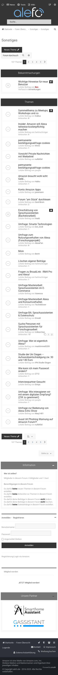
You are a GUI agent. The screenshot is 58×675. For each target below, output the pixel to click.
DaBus (38, 116)
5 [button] (40, 62)
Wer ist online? (10, 473)
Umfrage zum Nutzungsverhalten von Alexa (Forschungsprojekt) (34, 238)
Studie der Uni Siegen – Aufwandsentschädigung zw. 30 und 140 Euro (35, 357)
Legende (6, 647)
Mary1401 (39, 413)
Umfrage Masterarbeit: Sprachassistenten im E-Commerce (31, 288)
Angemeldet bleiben (13, 539)
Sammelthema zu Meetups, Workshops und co (33, 112)
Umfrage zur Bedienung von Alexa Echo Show (33, 409)
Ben (36, 87)
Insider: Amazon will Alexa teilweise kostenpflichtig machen (32, 127)
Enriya (37, 384)
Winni (37, 146)
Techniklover (40, 304)
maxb (37, 218)
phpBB (53, 667)
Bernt (37, 254)
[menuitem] (11, 5)
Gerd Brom (39, 202)
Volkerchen (40, 332)
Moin (21, 251)
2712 (37, 374)
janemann (39, 192)
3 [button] (32, 62)
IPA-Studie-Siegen (43, 362)
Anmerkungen (34, 89)
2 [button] (28, 62)
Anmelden (6, 518)
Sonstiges (9, 40)
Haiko (37, 181)
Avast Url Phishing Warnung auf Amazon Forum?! (35, 420)
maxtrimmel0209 (42, 346)
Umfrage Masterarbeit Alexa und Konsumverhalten (33, 300)
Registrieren (18, 518)
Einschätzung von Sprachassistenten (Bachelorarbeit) (28, 213)
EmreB (38, 318)
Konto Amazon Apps (29, 189)
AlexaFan (39, 243)
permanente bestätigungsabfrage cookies (34, 142)
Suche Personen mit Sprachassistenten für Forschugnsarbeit (30, 327)
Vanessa (39, 293)
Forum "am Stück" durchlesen (34, 199)
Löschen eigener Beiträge (32, 261)
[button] (45, 62)
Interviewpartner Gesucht (31, 382)
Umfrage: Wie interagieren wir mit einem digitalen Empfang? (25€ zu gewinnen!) (34, 394)
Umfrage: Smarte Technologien (35, 224)
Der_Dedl (39, 227)
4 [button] (36, 62)
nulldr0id (38, 159)
